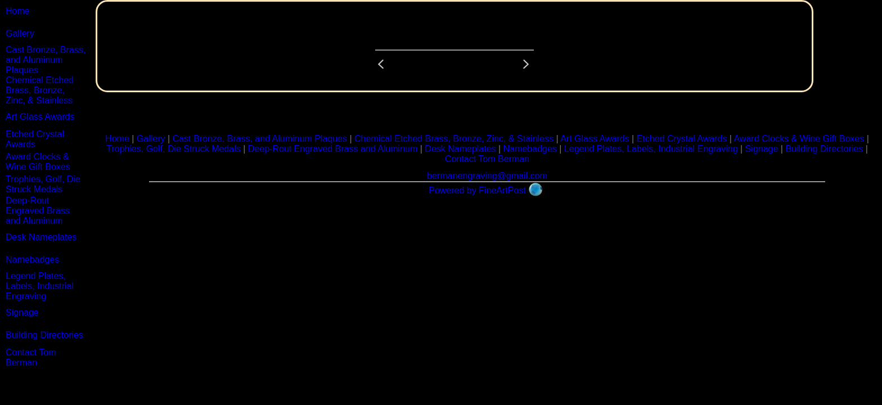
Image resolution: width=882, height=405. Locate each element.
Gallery (20, 33)
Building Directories (44, 335)
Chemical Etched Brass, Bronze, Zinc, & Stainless (40, 90)
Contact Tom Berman (31, 357)
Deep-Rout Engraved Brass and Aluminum (38, 211)
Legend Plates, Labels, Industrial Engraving (40, 286)
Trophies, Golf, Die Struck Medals (43, 184)
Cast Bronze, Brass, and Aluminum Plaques (46, 60)
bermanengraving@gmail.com (487, 176)
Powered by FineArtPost (477, 190)
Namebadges (32, 259)
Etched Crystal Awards (35, 139)
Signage (22, 312)
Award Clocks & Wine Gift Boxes (38, 162)
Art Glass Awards (40, 117)
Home (18, 11)
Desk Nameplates (41, 237)
